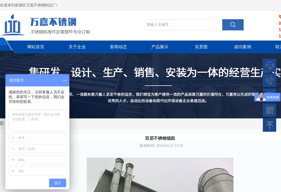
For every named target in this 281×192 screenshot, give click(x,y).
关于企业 (77, 47)
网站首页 (35, 47)
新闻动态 (118, 47)
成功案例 (242, 47)
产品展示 (159, 47)
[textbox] (183, 24)
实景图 (201, 47)
